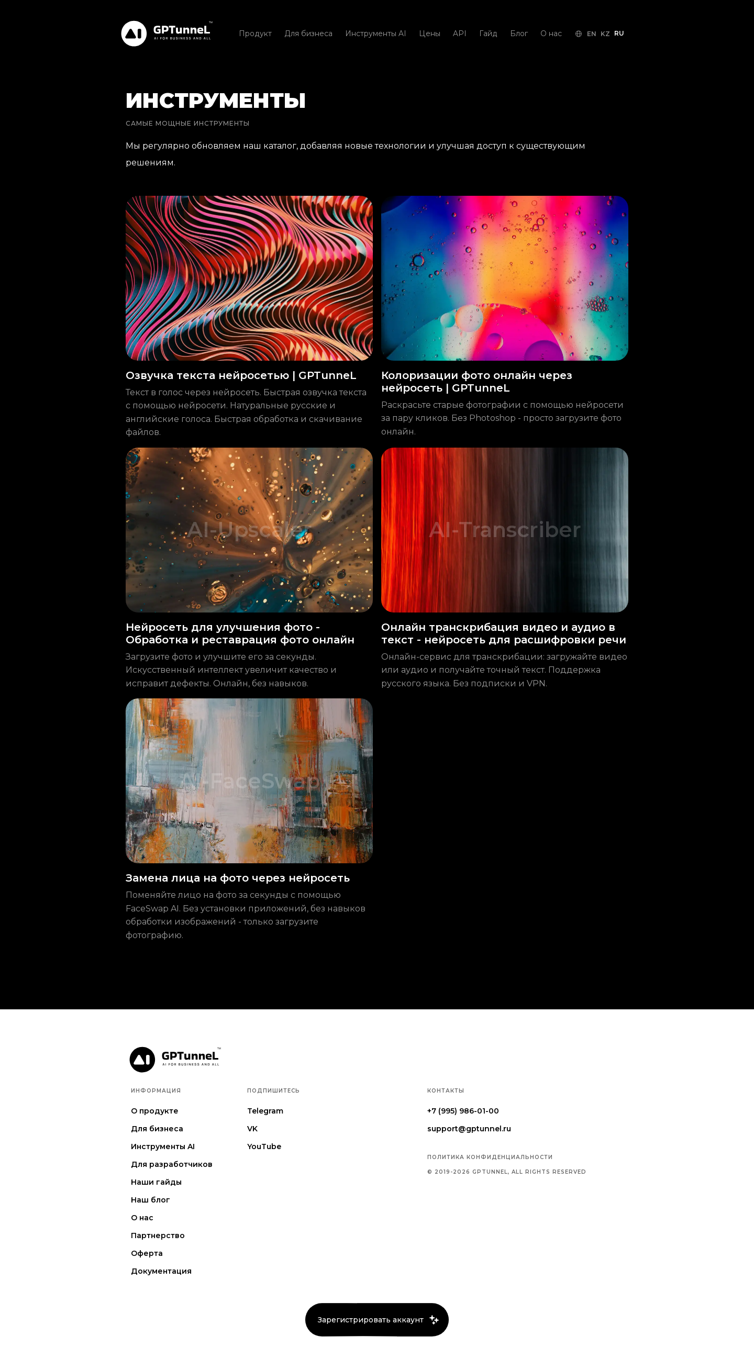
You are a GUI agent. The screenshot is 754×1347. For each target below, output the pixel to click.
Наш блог (150, 1200)
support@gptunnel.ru (469, 1128)
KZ (605, 34)
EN (591, 34)
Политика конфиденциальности (490, 1157)
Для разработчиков (172, 1164)
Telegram (265, 1111)
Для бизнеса (157, 1128)
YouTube (264, 1146)
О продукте (155, 1111)
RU (619, 33)
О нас (142, 1217)
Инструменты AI (163, 1146)
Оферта (147, 1253)
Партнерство (158, 1235)
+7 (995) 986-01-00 (463, 1111)
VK (252, 1128)
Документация (161, 1271)
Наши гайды (156, 1182)
